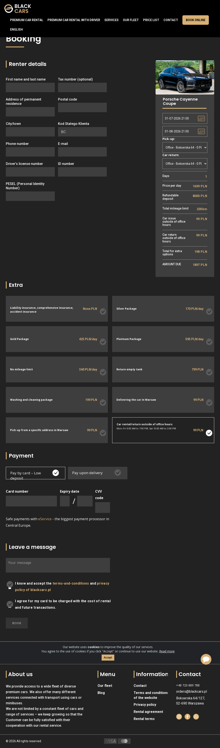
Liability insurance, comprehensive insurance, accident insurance (41, 309)
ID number (66, 164)
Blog (101, 693)
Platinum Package (128, 339)
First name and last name (26, 79)
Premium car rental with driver (73, 20)
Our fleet (131, 20)
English (16, 29)
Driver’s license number (24, 164)
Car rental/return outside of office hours (145, 424)
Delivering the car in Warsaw (136, 400)
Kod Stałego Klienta (73, 124)
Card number (17, 491)
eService (45, 519)
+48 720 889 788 (188, 685)
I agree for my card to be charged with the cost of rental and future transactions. (63, 604)
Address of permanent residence (23, 101)
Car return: (170, 155)
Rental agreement (148, 712)
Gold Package (19, 339)
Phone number (17, 144)
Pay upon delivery (87, 472)
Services (111, 20)
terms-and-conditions (71, 583)
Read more (167, 660)
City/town (13, 124)
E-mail (63, 144)
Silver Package (126, 309)
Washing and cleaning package (31, 400)
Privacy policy (145, 705)
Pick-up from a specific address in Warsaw (39, 430)
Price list (151, 20)
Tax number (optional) (75, 79)
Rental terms (144, 719)
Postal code (67, 99)
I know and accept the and (62, 586)
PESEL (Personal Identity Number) (25, 186)
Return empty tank (129, 369)
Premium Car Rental (26, 20)
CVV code (99, 494)
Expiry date (69, 491)
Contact (170, 20)
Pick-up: (168, 139)
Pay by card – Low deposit (25, 475)
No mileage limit (21, 369)
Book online (195, 20)
